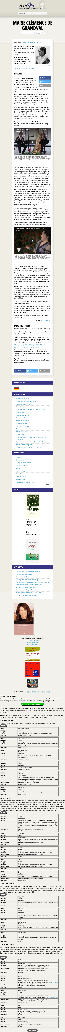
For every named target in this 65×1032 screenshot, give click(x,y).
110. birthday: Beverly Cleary (24, 574)
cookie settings (45, 692)
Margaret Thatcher (21, 465)
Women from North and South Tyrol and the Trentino (31, 442)
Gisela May (19, 457)
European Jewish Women (23, 426)
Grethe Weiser (20, 474)
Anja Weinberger (45, 320)
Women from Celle (21, 432)
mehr (47, 484)
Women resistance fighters (24, 445)
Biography (17, 68)
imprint (29, 692)
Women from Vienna (22, 423)
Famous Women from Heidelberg (26, 429)
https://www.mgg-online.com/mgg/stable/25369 (28, 345)
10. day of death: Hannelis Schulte (26, 595)
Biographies (17, 42)
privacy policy (36, 692)
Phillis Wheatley (21, 471)
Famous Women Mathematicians (26, 401)
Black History (20, 407)
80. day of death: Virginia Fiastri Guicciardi (28, 590)
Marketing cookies (7, 945)
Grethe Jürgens (20, 460)
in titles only (36, 33)
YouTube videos (5, 798)
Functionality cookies (8, 884)
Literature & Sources (27, 68)
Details (3, 726)
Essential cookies (6, 721)
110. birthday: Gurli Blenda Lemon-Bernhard (29, 571)
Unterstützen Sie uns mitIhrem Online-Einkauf (32, 642)
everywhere (36, 32)
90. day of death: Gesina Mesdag (26, 587)
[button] (45, 78)
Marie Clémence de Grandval (32, 42)
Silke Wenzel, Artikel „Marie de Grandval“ (26, 348)
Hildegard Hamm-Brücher (23, 462)
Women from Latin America (24, 404)
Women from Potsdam (22, 420)
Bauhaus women (21, 412)
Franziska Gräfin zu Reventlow (25, 482)
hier (15, 160)
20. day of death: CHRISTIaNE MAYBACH (28, 593)
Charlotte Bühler (21, 476)
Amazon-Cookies (53, 967)
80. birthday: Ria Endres (23, 577)
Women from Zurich (22, 418)
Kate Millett (19, 468)
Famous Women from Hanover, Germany (28, 447)
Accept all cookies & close (32, 704)
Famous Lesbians (21, 434)
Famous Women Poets (23, 398)
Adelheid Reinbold (21, 479)
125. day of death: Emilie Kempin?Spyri (28, 580)
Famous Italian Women (23, 415)
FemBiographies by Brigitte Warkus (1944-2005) (30, 409)
